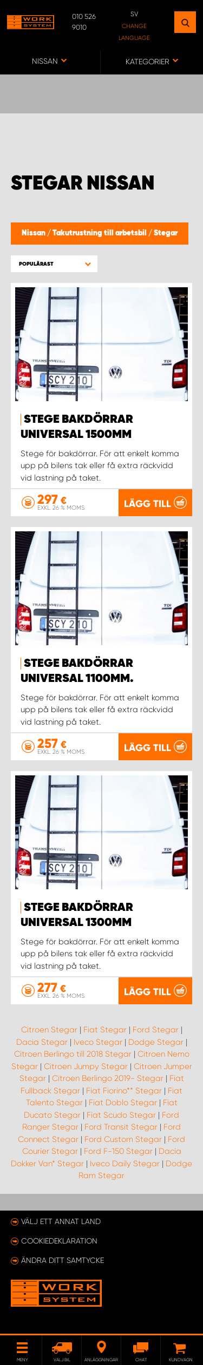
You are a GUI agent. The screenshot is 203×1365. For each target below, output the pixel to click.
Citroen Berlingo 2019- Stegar (107, 1078)
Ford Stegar (156, 1030)
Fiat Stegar (105, 1030)
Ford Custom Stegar (123, 1139)
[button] (54, 263)
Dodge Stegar (156, 1042)
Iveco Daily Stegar (125, 1163)
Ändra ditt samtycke (62, 1260)
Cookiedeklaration (59, 1240)
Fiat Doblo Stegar (123, 1102)
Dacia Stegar (42, 1042)
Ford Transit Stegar (121, 1127)
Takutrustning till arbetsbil (100, 233)
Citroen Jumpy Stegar (86, 1066)
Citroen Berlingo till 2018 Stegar (73, 1054)
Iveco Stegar (98, 1042)
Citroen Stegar (49, 1030)
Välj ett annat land (61, 1221)
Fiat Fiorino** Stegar (124, 1091)
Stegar (166, 233)
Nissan (34, 233)
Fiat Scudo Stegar (121, 1115)
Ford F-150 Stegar (118, 1151)
